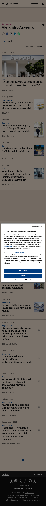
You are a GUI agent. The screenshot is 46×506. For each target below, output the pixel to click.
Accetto (23, 275)
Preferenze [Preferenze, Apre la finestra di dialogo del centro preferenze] (23, 270)
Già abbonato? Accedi (23, 280)
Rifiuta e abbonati (37, 226)
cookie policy (8, 246)
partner (29, 255)
